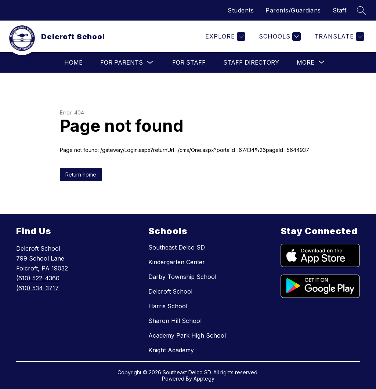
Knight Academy (171, 350)
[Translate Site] (338, 36)
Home (73, 62)
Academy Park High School (187, 335)
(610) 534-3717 (37, 288)
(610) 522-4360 (37, 278)
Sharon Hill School (175, 320)
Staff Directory (251, 62)
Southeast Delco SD (176, 247)
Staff (340, 10)
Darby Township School (182, 276)
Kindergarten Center (176, 262)
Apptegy (204, 378)
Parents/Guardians (293, 10)
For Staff (189, 62)
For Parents (121, 62)
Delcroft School (170, 291)
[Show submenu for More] (305, 62)
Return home (80, 174)
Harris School (167, 306)
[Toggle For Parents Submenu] (150, 63)
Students (241, 10)
